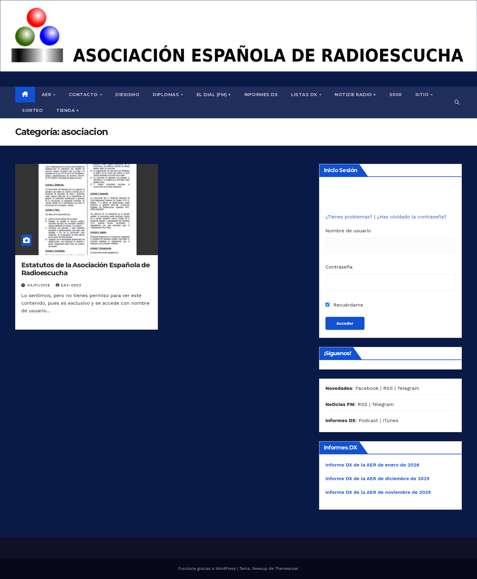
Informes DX (261, 94)
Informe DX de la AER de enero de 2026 (373, 465)
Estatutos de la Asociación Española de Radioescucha (85, 269)
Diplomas (166, 94)
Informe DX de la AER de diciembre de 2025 (378, 478)
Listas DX (305, 94)
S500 (395, 94)
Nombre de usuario (348, 231)
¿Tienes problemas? (350, 217)
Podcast (368, 420)
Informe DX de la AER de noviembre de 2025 (378, 492)
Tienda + (67, 110)
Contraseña (339, 267)
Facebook (366, 388)
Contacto (84, 94)
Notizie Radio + (355, 94)
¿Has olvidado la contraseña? (411, 217)
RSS (388, 388)
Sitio (422, 94)
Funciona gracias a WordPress (207, 568)
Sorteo (32, 110)
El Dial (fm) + (214, 94)
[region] (238, 35)
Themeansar (287, 568)
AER (47, 94)
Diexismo (127, 94)
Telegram (408, 388)
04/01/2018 (39, 285)
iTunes (390, 420)
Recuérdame (344, 305)
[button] (456, 102)
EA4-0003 (68, 285)
